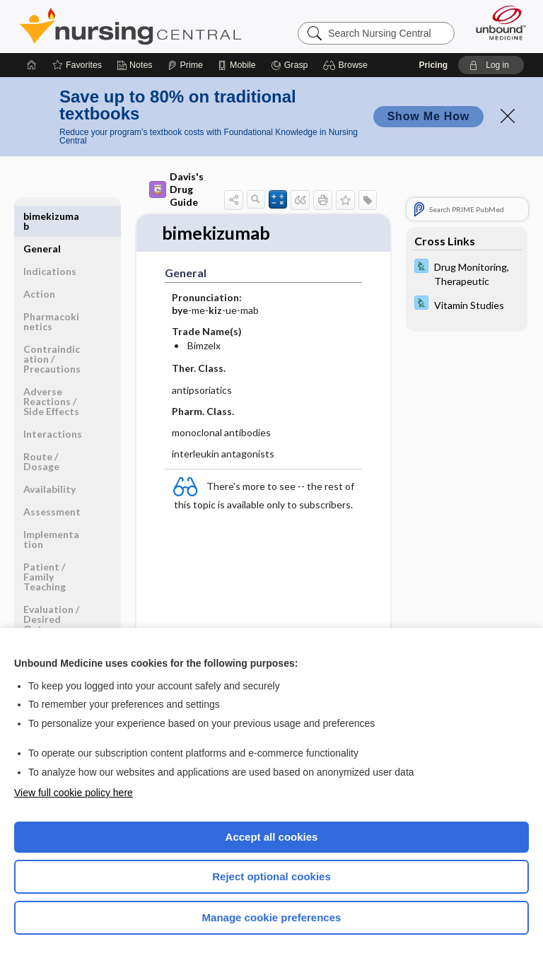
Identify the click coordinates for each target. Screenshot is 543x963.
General (42, 216)
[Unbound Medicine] (496, 23)
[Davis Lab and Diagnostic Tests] (466, 273)
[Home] (32, 65)
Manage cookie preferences (271, 917)
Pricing (433, 65)
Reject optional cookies (271, 876)
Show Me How (428, 116)
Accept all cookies (272, 837)
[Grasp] (289, 65)
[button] (347, 65)
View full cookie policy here (73, 792)
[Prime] (185, 65)
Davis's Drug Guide (176, 189)
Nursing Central (130, 26)
